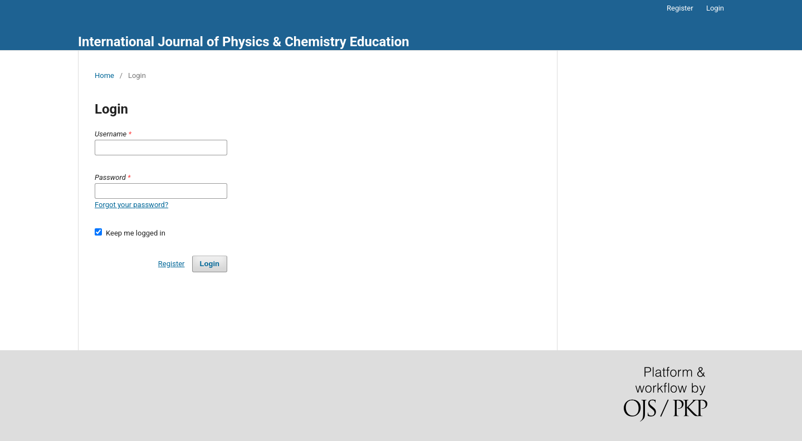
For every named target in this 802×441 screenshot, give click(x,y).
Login (715, 8)
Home (104, 75)
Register (680, 8)
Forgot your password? (131, 204)
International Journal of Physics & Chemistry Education (243, 42)
